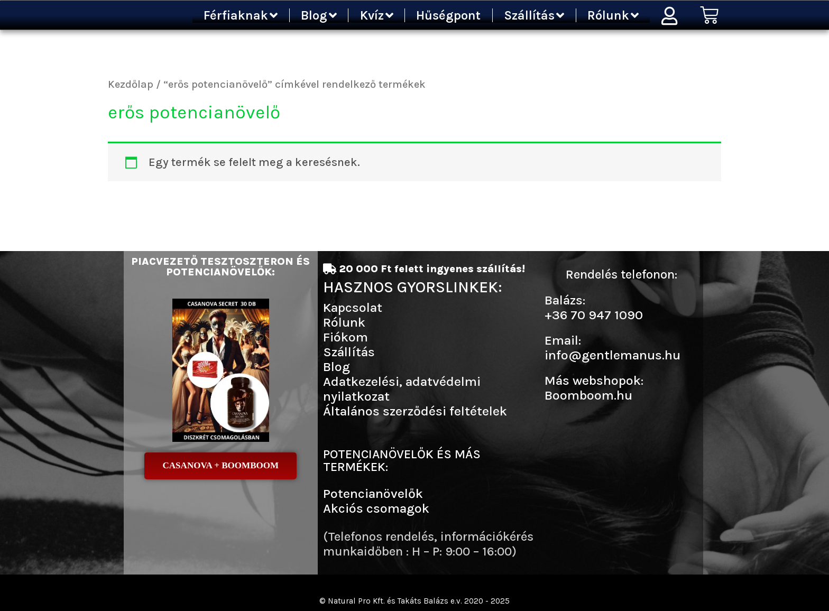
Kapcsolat (352, 307)
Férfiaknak (241, 15)
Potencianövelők (373, 493)
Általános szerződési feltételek (415, 411)
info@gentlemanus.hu (612, 355)
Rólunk (613, 15)
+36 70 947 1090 (594, 314)
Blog (319, 15)
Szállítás (534, 15)
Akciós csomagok (376, 508)
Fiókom (345, 337)
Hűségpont (448, 15)
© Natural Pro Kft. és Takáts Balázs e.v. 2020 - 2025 (415, 601)
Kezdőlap (130, 84)
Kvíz (376, 15)
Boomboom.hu (588, 395)
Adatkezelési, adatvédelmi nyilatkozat (402, 389)
